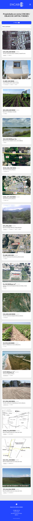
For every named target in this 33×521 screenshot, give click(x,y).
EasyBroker (18, 518)
